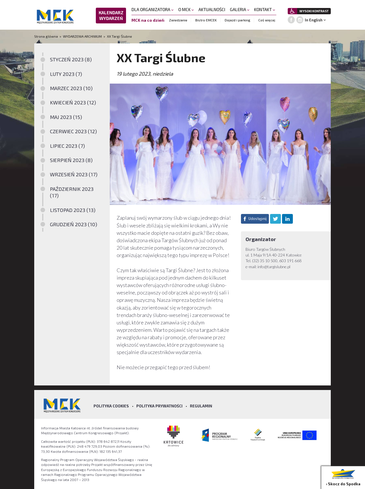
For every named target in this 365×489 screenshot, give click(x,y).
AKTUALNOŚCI (211, 9)
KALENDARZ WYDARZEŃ (111, 15)
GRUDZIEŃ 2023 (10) (73, 224)
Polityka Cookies (111, 406)
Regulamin (201, 406)
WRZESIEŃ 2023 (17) (74, 174)
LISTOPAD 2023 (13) (73, 210)
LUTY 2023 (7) (66, 74)
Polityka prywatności (159, 406)
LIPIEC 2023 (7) (67, 146)
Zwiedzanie (178, 20)
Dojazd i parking (237, 20)
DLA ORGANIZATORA (152, 9)
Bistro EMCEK (206, 20)
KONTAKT (264, 9)
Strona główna (46, 36)
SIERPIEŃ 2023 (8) (71, 160)
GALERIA (240, 9)
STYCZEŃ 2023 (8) (71, 59)
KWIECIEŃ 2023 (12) (73, 102)
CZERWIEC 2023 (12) (73, 131)
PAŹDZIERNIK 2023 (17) (72, 192)
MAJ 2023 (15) (66, 117)
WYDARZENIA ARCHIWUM (82, 36)
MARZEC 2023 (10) (71, 88)
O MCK (186, 9)
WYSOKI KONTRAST (313, 11)
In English (314, 20)
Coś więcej (266, 20)
